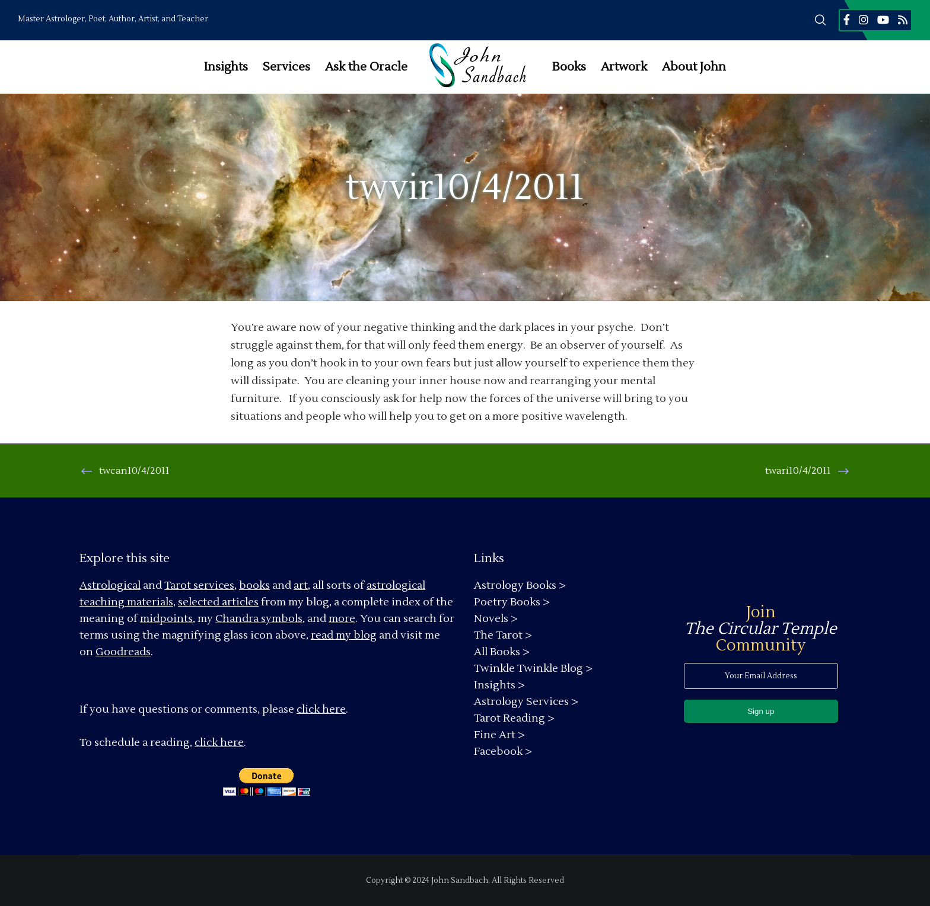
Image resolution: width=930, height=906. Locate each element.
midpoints (166, 619)
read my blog (344, 635)
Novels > (496, 619)
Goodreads (123, 652)
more (342, 619)
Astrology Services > (526, 702)
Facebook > (503, 751)
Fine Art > (499, 735)
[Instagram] (863, 19)
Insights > (499, 685)
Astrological (110, 585)
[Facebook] (846, 19)
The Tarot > (503, 635)
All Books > (502, 652)
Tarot (177, 585)
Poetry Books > (512, 602)
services (213, 585)
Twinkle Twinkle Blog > (533, 668)
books (254, 585)
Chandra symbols (258, 619)
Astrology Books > (520, 585)
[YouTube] (883, 19)
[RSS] (902, 19)
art (301, 585)
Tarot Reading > (514, 718)
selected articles (218, 602)
